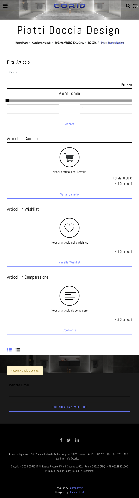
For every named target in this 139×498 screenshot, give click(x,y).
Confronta (69, 330)
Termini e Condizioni (83, 471)
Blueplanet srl (76, 492)
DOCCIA (92, 42)
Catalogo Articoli (41, 42)
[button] (5, 6)
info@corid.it (73, 458)
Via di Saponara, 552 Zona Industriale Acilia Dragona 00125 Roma (49, 454)
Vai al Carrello (69, 194)
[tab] (11, 350)
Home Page (21, 42)
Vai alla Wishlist (69, 262)
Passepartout (76, 488)
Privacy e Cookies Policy (58, 471)
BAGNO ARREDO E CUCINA (69, 42)
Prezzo (126, 84)
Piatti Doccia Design (112, 42)
